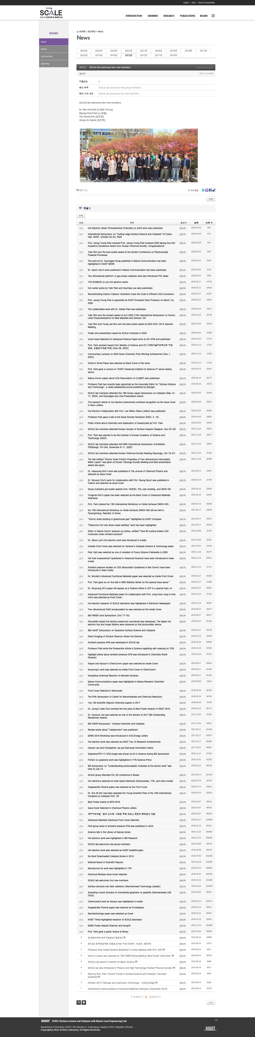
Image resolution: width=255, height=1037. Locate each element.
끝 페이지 (155, 997)
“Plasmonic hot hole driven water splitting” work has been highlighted (122, 524)
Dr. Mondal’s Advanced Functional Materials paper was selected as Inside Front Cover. (131, 576)
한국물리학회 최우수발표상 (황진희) (105, 937)
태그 (84, 1002)
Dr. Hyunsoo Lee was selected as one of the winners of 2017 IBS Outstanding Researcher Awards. (126, 716)
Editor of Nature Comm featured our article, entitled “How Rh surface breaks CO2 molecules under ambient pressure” (128, 533)
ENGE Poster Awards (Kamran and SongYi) (109, 925)
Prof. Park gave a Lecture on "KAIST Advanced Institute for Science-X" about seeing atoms (130, 370)
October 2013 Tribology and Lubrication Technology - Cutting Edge (121, 982)
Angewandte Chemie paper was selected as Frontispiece (116, 907)
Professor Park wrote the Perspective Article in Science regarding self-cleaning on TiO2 (131, 648)
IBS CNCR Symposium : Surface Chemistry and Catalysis (116, 723)
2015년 (98, 55)
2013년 (128, 55)
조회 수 (209, 222)
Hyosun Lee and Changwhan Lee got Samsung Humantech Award (120, 747)
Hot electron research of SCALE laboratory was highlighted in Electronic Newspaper (129, 603)
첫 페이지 (136, 997)
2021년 (143, 51)
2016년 (83, 55)
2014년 (113, 55)
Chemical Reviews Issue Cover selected (107, 874)
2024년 (98, 51)
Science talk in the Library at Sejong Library (109, 831)
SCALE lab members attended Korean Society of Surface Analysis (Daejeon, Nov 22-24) (132, 428)
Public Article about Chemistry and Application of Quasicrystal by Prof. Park (125, 422)
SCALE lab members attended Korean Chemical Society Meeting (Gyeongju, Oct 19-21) (131, 453)
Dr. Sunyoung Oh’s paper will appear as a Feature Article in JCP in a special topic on (130, 588)
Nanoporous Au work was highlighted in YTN (110, 868)
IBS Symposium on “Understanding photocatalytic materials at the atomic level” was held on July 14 (130, 767)
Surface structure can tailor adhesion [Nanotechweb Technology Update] (124, 886)
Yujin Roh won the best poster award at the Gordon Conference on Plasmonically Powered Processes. (128, 253)
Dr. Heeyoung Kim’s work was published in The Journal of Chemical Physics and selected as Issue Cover (128, 473)
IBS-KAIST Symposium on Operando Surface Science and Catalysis (121, 630)
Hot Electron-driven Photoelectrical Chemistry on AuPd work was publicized (125, 227)
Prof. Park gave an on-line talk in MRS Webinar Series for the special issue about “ (129, 582)
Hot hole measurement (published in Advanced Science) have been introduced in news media (131, 560)
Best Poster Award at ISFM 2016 (104, 801)
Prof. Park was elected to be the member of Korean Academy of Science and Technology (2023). (126, 437)
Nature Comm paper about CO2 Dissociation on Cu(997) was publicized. (124, 378)
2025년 (83, 51)
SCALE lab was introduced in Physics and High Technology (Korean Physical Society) (130, 967)
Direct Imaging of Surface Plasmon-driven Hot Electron (115, 636)
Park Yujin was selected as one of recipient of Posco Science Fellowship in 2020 (128, 552)
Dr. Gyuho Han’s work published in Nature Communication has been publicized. (127, 269)
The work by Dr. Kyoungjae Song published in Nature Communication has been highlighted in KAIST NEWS (127, 262)
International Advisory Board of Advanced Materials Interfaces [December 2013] (127, 988)
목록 (211, 198)
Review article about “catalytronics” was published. (113, 729)
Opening (45, 63)
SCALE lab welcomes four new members (110, 67)
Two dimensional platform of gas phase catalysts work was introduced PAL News (128, 275)
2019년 (173, 51)
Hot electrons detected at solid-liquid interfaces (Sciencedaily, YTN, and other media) (130, 780)
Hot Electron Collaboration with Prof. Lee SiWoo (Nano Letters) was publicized (126, 410)
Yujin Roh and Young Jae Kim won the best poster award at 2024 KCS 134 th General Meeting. (130, 325)
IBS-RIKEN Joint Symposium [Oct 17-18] (108, 615)
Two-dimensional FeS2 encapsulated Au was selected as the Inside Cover (124, 609)
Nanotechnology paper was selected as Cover (110, 913)
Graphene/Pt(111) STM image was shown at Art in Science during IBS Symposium (128, 753)
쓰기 (211, 1002)
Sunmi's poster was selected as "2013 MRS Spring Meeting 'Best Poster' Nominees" (129, 955)
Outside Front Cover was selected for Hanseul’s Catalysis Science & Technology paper (131, 546)
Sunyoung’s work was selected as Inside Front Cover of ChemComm (122, 669)
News (43, 42)
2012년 (143, 55)
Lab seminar (47, 56)
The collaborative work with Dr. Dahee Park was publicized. (117, 309)
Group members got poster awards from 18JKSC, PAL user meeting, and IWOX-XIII (129, 488)
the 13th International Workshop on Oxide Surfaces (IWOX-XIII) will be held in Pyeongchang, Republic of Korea (126, 512)
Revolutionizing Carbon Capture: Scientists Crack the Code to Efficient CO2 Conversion (131, 293)
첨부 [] (83, 190)
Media (44, 49)
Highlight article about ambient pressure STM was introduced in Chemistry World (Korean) (127, 656)
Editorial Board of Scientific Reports (105, 862)
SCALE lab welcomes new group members (109, 844)
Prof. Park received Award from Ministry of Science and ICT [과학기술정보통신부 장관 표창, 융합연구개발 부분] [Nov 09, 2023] (130, 347)
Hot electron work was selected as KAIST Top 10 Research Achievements (124, 741)
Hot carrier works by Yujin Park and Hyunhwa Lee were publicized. (120, 287)
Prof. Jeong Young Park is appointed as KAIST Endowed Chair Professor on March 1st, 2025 (131, 301)
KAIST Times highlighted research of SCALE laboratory (115, 919)
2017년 (203, 51)
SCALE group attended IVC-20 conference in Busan (113, 774)
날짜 (196, 222)
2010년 (173, 55)
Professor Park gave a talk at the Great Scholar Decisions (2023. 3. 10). (124, 416)
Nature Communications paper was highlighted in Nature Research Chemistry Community (126, 683)
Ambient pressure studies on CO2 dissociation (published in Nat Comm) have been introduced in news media (129, 569)
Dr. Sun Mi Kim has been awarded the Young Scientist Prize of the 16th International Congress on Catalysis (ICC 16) (129, 794)
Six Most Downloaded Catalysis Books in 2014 (111, 856)
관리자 (82, 73)
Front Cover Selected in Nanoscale (105, 690)
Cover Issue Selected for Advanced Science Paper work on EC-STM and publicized (129, 339)
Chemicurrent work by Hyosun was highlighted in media (115, 901)
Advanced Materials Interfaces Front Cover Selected (113, 819)
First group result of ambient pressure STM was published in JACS (120, 825)
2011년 (158, 55)
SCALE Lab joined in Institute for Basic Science (111, 961)
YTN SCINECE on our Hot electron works (108, 281)
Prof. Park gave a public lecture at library (108, 931)
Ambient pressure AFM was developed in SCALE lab (113, 642)
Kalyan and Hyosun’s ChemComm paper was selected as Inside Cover (123, 663)
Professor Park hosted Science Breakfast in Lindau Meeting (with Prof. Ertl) (125, 949)
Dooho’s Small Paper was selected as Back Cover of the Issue (119, 362)
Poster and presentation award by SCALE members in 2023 (117, 332)
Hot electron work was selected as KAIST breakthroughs (115, 850)
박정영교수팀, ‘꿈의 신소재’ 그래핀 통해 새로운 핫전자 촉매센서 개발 (121, 813)
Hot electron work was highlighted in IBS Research (113, 838)
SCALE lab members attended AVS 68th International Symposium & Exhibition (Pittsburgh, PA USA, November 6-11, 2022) (126, 446)
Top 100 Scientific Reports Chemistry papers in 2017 (114, 702)
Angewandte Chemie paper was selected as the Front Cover (117, 786)
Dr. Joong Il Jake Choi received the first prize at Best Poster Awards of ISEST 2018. (129, 708)
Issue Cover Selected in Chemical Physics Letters (112, 807)
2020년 (158, 51)
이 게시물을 (193, 190)
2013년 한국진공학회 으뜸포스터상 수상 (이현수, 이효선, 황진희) (119, 943)
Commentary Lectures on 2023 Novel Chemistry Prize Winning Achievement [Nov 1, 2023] (129, 355)
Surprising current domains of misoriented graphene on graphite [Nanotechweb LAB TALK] (129, 894)
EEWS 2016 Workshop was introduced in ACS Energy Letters (118, 735)
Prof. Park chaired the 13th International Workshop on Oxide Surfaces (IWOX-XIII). (128, 504)
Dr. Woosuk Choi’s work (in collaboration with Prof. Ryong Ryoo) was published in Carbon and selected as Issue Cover (128, 482)
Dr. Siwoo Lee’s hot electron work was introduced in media (117, 540)
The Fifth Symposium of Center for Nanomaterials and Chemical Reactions (125, 696)
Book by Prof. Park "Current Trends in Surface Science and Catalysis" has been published (127, 975)
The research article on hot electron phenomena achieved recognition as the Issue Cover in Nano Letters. (131, 403)
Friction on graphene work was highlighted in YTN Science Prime (120, 759)
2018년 (188, 51)
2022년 (128, 51)
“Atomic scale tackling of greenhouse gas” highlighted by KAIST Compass (125, 518)
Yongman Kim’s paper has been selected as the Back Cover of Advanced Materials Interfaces (129, 496)
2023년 (113, 51)
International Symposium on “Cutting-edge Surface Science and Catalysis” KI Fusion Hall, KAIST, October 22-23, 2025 (130, 235)
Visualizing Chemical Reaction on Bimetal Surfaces (113, 675)
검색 (78, 1002)
